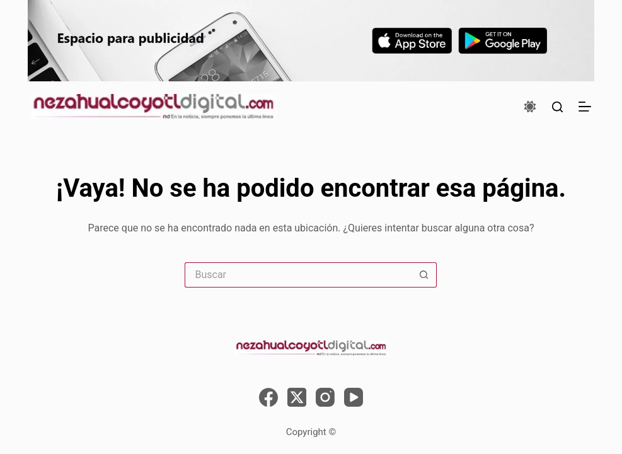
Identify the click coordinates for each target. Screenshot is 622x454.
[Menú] (585, 106)
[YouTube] (353, 397)
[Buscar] (557, 107)
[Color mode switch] (530, 106)
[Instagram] (325, 397)
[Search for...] (298, 275)
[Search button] (424, 275)
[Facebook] (268, 397)
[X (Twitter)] (296, 397)
